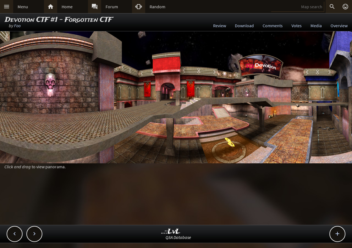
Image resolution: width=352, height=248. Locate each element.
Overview (339, 25)
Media (316, 25)
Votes (297, 25)
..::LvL (171, 231)
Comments (273, 25)
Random (157, 6)
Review (219, 25)
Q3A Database (178, 237)
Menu (23, 6)
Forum (112, 6)
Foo (17, 25)
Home (67, 6)
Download (244, 25)
